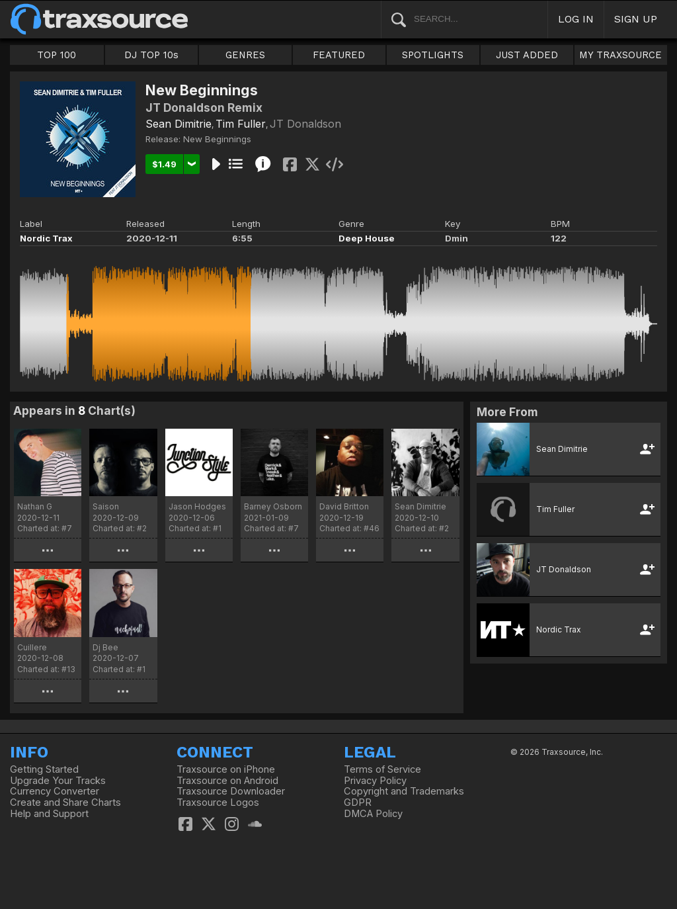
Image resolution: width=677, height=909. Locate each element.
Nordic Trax (46, 238)
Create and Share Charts (65, 802)
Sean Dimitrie (178, 123)
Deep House (366, 238)
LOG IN (576, 19)
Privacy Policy (375, 781)
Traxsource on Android (227, 781)
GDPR (358, 802)
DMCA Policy (373, 814)
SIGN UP (635, 19)
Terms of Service (382, 769)
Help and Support (49, 814)
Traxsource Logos (218, 802)
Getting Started (44, 769)
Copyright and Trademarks (404, 791)
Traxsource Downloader (231, 791)
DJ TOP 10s (151, 55)
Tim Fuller (241, 123)
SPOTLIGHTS (432, 55)
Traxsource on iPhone (226, 769)
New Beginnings (217, 139)
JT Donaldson (305, 123)
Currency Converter (54, 791)
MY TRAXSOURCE (620, 55)
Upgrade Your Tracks (58, 781)
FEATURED (339, 55)
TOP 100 (56, 55)
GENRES (245, 55)
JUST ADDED (527, 55)
